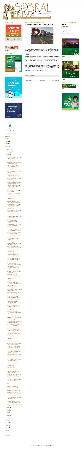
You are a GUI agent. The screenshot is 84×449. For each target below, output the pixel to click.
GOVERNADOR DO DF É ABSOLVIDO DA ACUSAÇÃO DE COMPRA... (14, 242)
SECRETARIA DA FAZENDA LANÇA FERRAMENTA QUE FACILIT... (13, 262)
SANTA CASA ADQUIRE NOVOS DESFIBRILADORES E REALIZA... (14, 393)
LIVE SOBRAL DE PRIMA (11, 219)
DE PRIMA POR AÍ (10, 400)
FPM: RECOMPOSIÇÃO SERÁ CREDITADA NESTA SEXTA (12, 387)
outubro (8, 152)
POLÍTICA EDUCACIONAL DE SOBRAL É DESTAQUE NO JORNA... (14, 256)
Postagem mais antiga (55, 80)
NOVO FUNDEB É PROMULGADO (13, 285)
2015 (7, 425)
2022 (7, 144)
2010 (7, 433)
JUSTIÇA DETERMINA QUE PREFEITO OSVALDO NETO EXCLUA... (14, 158)
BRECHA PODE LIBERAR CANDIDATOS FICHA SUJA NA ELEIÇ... (13, 333)
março (8, 413)
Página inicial (42, 80)
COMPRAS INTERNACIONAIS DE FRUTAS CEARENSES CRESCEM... (14, 276)
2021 (7, 146)
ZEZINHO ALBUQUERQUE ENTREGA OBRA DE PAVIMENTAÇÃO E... (14, 205)
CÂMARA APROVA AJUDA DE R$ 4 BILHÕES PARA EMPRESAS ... (13, 249)
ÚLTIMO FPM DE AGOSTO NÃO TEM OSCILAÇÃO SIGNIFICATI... (14, 188)
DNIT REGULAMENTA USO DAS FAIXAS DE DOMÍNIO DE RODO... (14, 349)
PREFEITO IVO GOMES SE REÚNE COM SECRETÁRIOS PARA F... (13, 306)
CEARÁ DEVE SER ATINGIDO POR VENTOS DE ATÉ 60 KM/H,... (13, 186)
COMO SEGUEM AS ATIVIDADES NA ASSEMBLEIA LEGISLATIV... (14, 166)
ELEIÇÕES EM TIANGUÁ (11, 176)
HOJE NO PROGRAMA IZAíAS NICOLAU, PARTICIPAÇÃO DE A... (14, 297)
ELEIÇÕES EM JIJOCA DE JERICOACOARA (12, 287)
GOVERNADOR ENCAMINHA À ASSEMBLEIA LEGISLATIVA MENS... (14, 230)
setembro (8, 154)
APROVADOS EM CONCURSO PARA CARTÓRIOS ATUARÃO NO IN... (13, 347)
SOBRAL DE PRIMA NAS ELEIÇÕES (13, 390)
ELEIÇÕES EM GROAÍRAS (12, 274)
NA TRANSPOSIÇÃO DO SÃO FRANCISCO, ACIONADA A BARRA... (14, 395)
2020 (7, 148)
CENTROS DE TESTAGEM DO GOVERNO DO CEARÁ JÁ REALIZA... (12, 302)
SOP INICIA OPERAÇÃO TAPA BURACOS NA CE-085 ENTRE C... (13, 320)
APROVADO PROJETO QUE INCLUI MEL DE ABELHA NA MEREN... (13, 259)
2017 (7, 422)
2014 (7, 427)
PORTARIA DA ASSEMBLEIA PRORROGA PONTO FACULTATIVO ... (14, 168)
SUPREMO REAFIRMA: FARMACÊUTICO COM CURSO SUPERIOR (13, 363)
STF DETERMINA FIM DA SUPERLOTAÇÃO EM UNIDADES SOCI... (13, 341)
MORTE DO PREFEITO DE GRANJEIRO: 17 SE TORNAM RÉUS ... (14, 244)
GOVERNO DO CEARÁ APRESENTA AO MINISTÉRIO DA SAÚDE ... (14, 322)
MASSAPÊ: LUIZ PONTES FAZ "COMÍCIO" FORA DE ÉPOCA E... (13, 202)
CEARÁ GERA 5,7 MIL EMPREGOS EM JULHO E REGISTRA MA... (14, 352)
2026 (7, 138)
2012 (7, 430)
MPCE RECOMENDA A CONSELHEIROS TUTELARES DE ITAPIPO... (14, 325)
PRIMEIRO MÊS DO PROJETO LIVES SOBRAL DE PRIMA (14, 196)
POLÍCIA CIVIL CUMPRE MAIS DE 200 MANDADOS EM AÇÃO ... (14, 272)
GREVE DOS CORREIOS (11, 382)
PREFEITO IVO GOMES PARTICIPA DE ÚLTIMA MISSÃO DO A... (14, 233)
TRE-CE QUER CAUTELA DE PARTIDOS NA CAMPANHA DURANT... (14, 281)
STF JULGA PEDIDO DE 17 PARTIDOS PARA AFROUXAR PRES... (14, 360)
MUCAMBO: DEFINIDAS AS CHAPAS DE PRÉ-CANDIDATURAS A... (14, 355)
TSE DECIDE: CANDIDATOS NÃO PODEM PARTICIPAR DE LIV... (13, 161)
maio (8, 410)
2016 (7, 424)
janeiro (8, 417)
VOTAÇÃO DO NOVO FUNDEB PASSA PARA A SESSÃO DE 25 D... (14, 380)
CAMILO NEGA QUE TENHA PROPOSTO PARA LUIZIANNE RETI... (13, 221)
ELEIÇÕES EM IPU (10, 309)
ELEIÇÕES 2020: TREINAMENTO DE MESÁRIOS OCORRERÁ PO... (14, 183)
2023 (7, 143)
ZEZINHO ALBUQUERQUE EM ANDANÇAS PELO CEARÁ (12, 254)
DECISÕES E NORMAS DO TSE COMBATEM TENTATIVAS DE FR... (14, 227)
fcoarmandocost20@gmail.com (67, 33)
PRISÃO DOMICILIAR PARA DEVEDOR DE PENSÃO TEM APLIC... (14, 290)
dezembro (9, 149)
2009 (7, 435)
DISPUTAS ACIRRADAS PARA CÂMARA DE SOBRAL (12, 336)
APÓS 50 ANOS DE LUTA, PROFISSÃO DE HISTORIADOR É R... (14, 372)
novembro (9, 151)
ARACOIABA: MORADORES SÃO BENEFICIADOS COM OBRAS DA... (14, 402)
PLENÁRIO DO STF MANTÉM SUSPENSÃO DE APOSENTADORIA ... (14, 312)
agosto (8, 156)
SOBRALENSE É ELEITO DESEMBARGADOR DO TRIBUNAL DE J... (14, 213)
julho (8, 407)
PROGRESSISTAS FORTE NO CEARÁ (14, 317)
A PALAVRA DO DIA (11, 198)
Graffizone (44, 445)
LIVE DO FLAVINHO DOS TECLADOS (14, 181)
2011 (7, 432)
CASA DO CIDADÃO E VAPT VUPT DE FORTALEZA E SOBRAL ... (14, 375)
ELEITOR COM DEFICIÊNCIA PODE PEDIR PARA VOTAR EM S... (13, 330)
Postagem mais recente (29, 80)
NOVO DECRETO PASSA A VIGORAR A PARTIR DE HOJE (14, 191)
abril (8, 412)
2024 (7, 141)
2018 (7, 420)
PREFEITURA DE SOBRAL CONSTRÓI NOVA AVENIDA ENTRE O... (14, 344)
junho (8, 409)
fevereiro (8, 415)
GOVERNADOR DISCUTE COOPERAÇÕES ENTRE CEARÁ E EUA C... (14, 235)
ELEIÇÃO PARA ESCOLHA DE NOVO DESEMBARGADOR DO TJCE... (14, 269)
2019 (7, 419)
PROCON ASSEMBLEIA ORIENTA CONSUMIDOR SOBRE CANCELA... (14, 247)
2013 (7, 428)
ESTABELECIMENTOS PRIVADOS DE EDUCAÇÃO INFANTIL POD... (14, 211)
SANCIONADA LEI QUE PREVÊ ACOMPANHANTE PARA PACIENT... (14, 377)
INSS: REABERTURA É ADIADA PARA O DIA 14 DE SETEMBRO (14, 369)
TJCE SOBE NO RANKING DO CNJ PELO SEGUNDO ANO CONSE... (13, 315)
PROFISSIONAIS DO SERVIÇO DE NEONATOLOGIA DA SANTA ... (13, 175)
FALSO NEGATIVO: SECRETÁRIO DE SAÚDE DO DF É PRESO (14, 327)
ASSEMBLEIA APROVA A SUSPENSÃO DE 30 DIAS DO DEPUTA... (14, 398)
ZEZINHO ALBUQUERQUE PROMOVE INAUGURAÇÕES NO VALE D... (14, 225)
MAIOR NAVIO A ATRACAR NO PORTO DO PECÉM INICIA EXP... (14, 163)
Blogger (52, 445)
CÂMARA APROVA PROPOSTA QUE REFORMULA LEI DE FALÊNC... (13, 267)
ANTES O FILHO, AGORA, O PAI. (13, 292)
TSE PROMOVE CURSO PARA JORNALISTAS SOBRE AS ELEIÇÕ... (14, 264)
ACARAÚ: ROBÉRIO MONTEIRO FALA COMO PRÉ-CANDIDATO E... (14, 357)
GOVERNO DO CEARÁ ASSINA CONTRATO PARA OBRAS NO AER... (14, 283)
